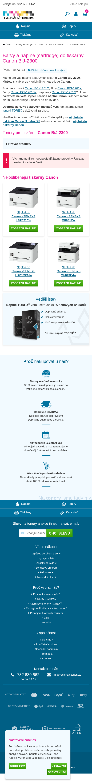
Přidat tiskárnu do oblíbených (46, 80)
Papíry (69, 37)
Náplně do (23, 227)
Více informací (53, 757)
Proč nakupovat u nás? (46, 604)
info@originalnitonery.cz (67, 685)
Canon (41, 55)
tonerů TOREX (12, 121)
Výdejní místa (46, 568)
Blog (46, 628)
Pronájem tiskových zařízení (46, 623)
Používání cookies (46, 654)
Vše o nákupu (79, 4)
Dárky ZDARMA (46, 609)
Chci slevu (59, 544)
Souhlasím (17, 766)
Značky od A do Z (47, 573)
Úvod (8, 55)
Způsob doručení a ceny (47, 563)
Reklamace (46, 582)
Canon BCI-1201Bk (23, 102)
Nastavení (58, 766)
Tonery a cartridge (24, 55)
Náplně (23, 37)
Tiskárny (22, 45)
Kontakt (46, 668)
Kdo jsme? (46, 650)
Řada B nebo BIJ (57, 55)
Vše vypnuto (57, 772)
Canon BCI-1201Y (69, 99)
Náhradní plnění (46, 587)
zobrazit (23, 238)
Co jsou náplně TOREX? (60, 343)
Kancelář (69, 45)
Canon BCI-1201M (64, 102)
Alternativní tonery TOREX (46, 614)
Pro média (46, 664)
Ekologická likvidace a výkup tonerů (46, 618)
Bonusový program (47, 578)
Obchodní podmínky (46, 659)
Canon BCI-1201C (37, 99)
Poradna (46, 632)
